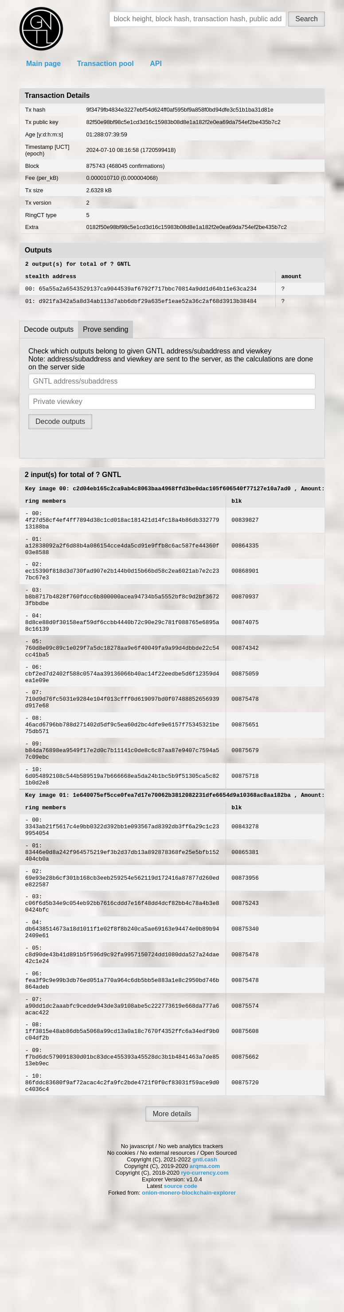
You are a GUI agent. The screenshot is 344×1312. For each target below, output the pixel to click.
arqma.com (205, 1264)
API (156, 63)
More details (171, 1212)
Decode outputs (49, 334)
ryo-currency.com (204, 1271)
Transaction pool (105, 63)
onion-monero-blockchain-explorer (189, 1291)
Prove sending (105, 334)
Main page (43, 63)
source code (180, 1284)
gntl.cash (204, 1257)
